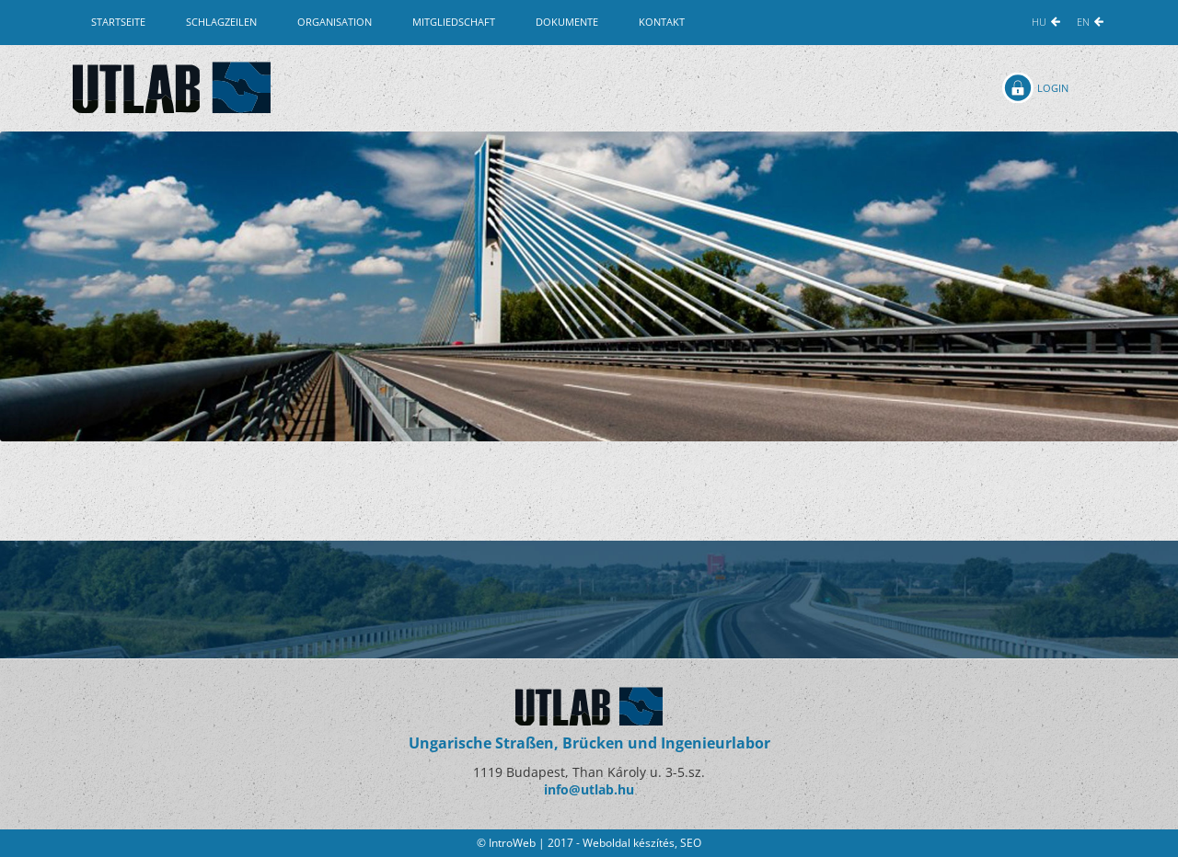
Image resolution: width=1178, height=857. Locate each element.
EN (1083, 22)
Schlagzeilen (221, 22)
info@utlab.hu (589, 789)
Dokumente (567, 22)
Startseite (118, 22)
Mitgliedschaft (453, 22)
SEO (690, 843)
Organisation (334, 22)
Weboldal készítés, (631, 843)
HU (1039, 22)
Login (1052, 88)
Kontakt (662, 22)
